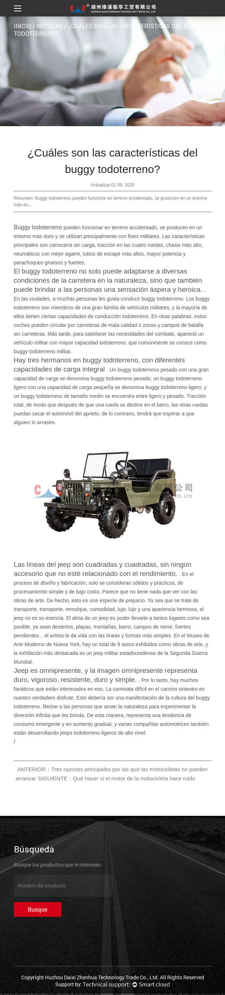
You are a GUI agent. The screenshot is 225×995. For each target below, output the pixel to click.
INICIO (22, 26)
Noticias (50, 26)
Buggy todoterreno (39, 227)
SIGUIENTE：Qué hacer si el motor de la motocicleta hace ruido (116, 778)
